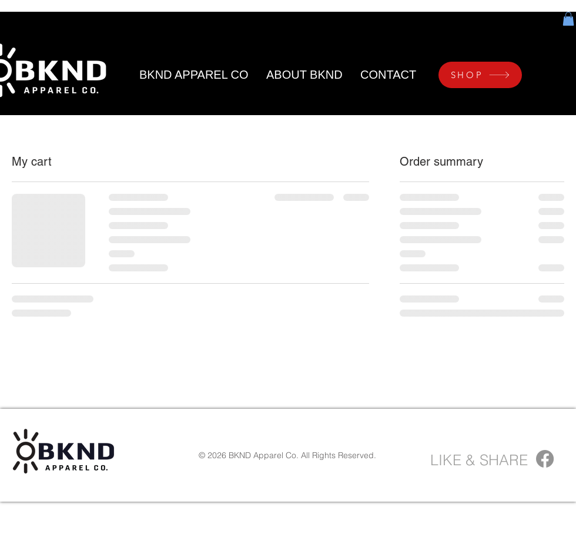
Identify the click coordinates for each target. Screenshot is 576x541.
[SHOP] (480, 75)
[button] (568, 19)
